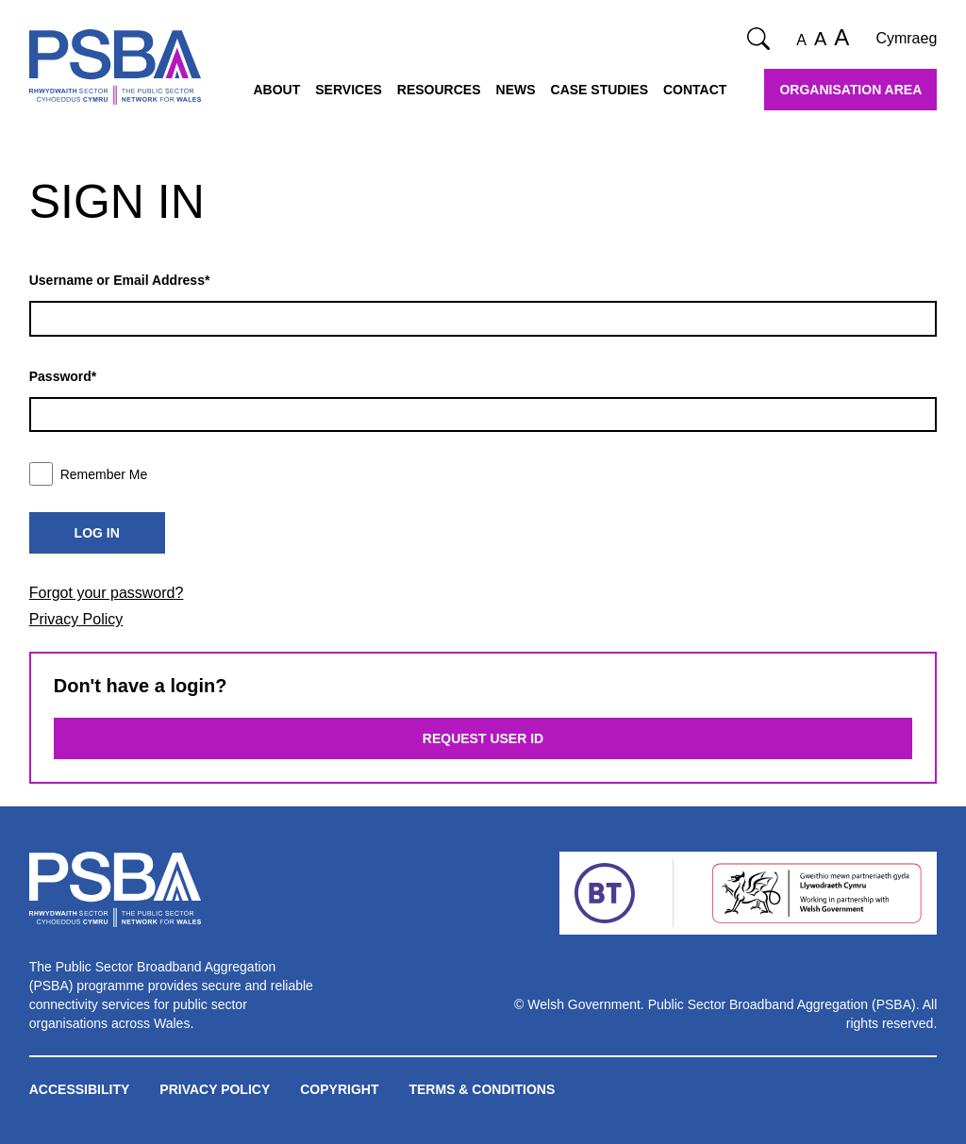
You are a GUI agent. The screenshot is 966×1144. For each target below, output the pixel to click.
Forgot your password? (106, 593)
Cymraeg (906, 38)
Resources (439, 89)
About (277, 89)
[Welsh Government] (816, 893)
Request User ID (483, 738)
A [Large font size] (820, 38)
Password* (63, 376)
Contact (694, 89)
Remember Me (88, 474)
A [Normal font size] (801, 40)
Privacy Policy (76, 619)
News (516, 89)
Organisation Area (850, 89)
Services (348, 89)
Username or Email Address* (119, 280)
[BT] (605, 893)
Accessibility (79, 1089)
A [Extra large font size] (841, 37)
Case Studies (599, 89)
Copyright (339, 1089)
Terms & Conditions (481, 1089)
